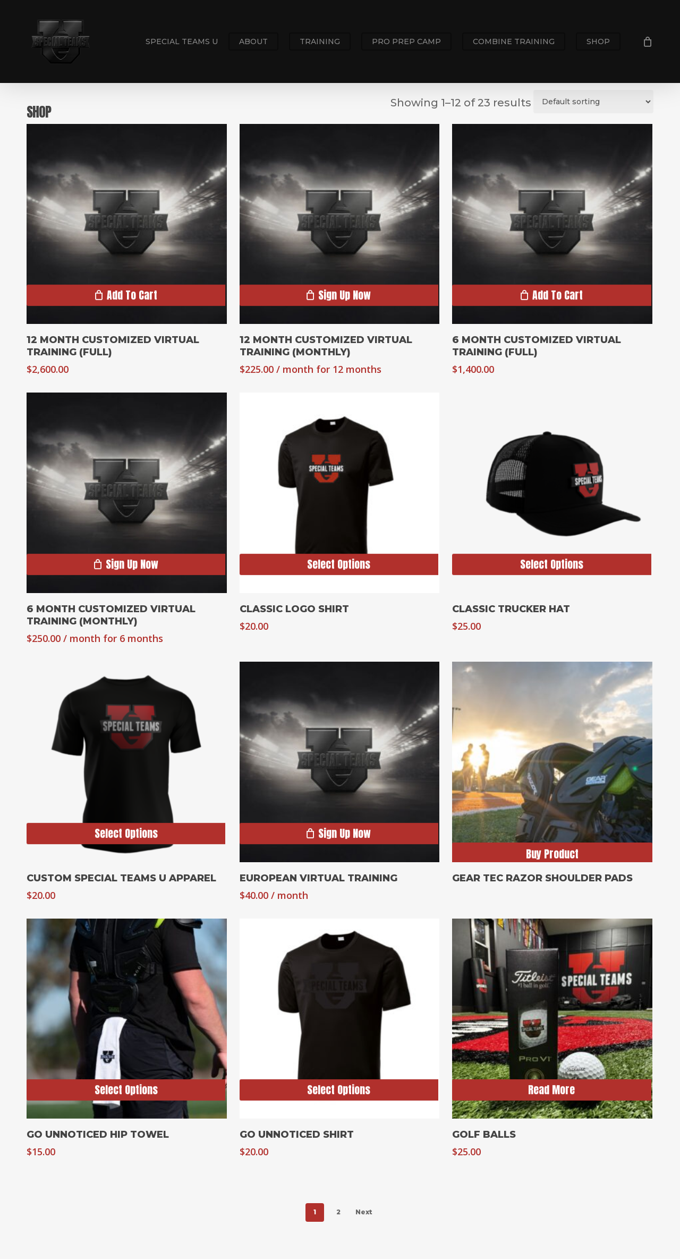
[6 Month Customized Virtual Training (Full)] (552, 224)
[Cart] (647, 41)
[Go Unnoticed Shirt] (340, 1019)
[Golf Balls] (552, 1019)
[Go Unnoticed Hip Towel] (127, 1019)
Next (363, 1212)
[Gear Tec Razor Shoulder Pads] (552, 762)
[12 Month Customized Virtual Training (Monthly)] (340, 224)
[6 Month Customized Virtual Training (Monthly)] (127, 493)
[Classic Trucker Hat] (552, 493)
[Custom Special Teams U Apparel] (127, 762)
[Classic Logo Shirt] (340, 493)
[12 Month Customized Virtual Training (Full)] (127, 224)
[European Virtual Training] (340, 762)
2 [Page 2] (338, 1212)
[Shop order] (593, 101)
